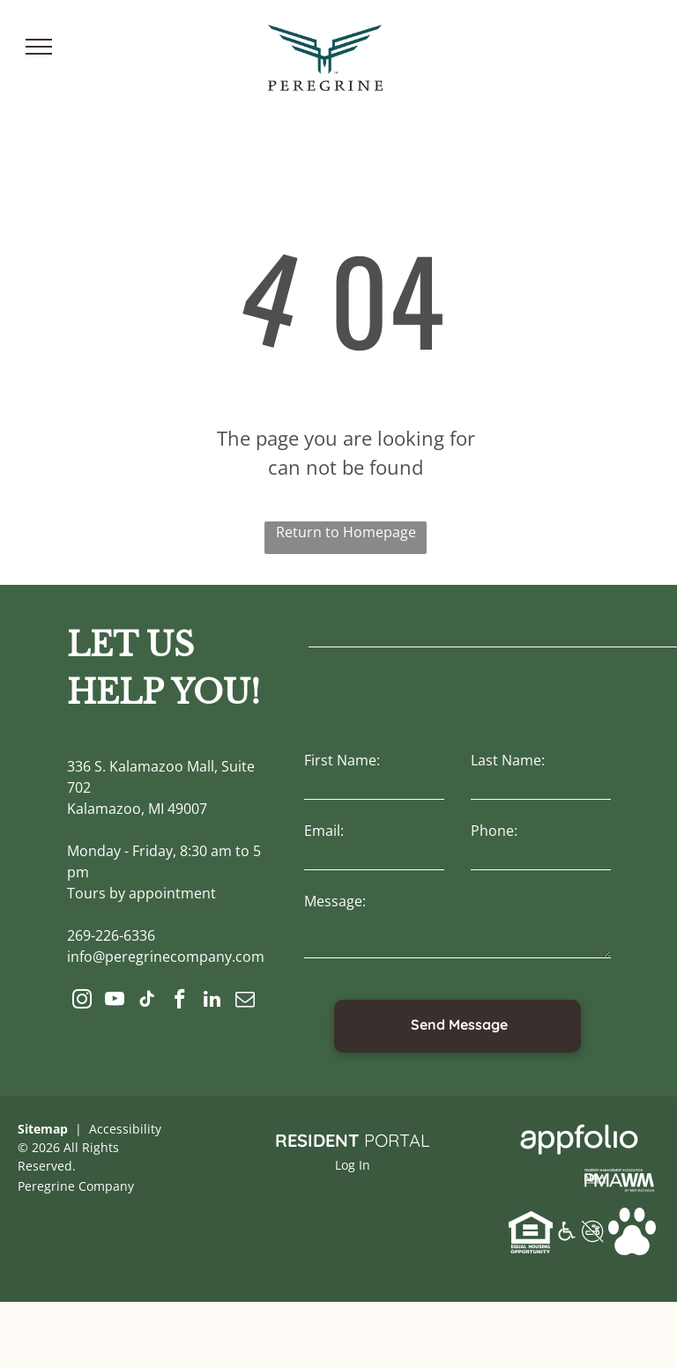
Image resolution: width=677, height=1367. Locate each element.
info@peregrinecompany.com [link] (165, 956)
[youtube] (114, 1001)
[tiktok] (146, 1001)
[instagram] (81, 1001)
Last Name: (508, 760)
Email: (324, 830)
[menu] (39, 47)
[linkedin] (212, 1001)
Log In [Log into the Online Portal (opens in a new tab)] (352, 1164)
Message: (335, 901)
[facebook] (179, 1001)
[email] (244, 1001)
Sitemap (43, 1128)
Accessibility (125, 1128)
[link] (619, 1175)
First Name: (342, 760)
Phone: (494, 830)
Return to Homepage (346, 532)
